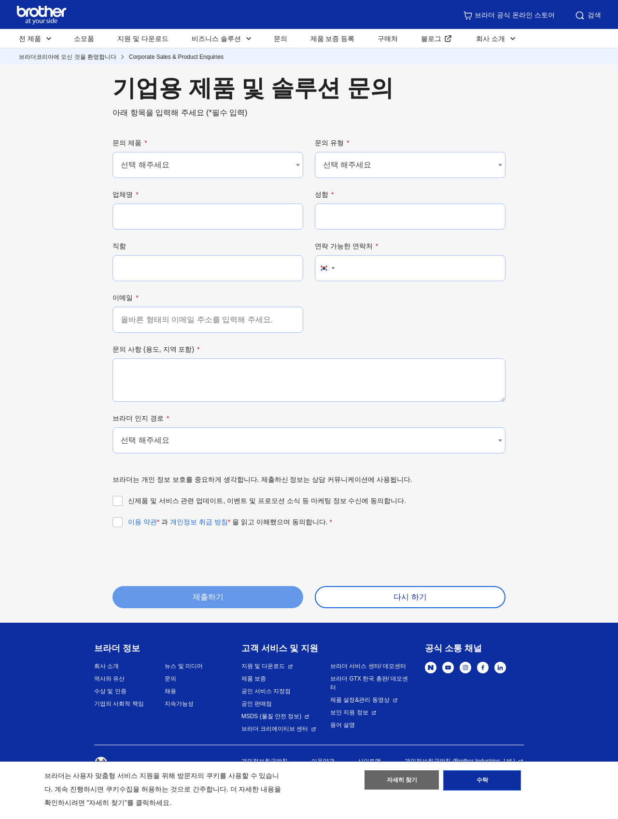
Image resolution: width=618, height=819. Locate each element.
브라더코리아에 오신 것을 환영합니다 (67, 57)
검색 (587, 15)
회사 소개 (106, 666)
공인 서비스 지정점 (266, 691)
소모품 (84, 38)
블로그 (431, 38)
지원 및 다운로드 (143, 38)
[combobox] (207, 165)
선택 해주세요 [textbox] (145, 165)
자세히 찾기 (402, 781)
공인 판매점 (256, 703)
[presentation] (185, 555)
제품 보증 (253, 678)
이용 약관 (143, 522)
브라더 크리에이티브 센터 (275, 728)
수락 (482, 781)
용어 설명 (342, 725)
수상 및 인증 (110, 691)
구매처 (388, 38)
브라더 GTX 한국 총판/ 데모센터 (369, 683)
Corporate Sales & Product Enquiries (176, 57)
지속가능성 (179, 703)
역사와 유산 (109, 678)
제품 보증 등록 (332, 38)
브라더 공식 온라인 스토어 (509, 15)
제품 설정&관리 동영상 (360, 699)
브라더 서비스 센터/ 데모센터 (368, 666)
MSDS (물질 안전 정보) (271, 716)
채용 (170, 691)
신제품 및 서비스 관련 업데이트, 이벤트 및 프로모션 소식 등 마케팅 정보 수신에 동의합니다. (267, 501)
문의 (280, 38)
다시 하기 (409, 597)
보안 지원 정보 (349, 712)
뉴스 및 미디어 (184, 666)
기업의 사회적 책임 (119, 703)
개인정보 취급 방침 (200, 522)
